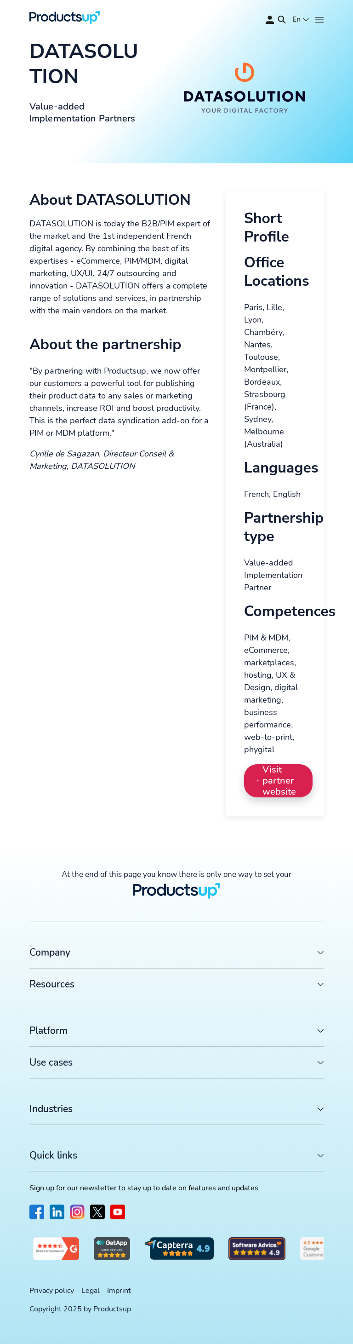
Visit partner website (275, 780)
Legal (90, 1291)
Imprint (119, 1291)
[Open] (319, 20)
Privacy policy (51, 1291)
